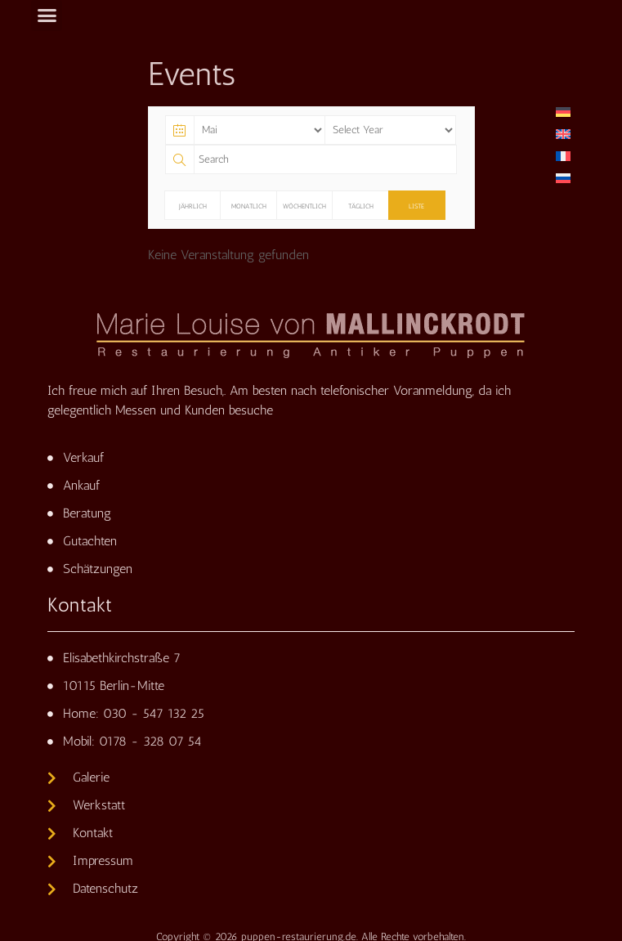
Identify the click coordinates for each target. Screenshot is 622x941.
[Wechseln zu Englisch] (563, 134)
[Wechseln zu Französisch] (563, 156)
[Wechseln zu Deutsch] (563, 112)
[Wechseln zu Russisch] (563, 178)
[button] (46, 15)
